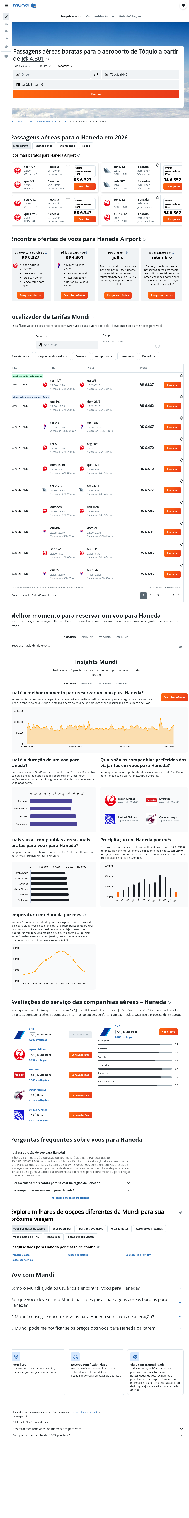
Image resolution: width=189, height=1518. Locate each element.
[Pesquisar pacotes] (6, 38)
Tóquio (73, 121)
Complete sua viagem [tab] (90, 1230)
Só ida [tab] (95, 145)
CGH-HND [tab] (127, 623)
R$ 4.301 (58, 58)
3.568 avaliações (48, 1074)
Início (20, 121)
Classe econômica (31, 1253)
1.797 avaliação (47, 1054)
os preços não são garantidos (93, 1405)
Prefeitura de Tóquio (56, 121)
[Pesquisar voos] (6, 16)
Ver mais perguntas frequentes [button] (76, 1191)
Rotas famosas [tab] (128, 1222)
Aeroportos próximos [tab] (158, 1222)
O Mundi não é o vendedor (102, 1416)
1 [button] (143, 581)
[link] (38, 295)
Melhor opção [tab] (52, 145)
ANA (40, 1023)
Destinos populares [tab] (100, 1222)
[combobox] (74, 66)
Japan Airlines (46, 1043)
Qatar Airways (46, 1083)
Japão (38, 121)
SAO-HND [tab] (74, 623)
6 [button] (173, 581)
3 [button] (158, 581)
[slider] (162, 346)
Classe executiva (84, 1248)
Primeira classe (29, 1248)
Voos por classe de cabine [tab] (38, 1222)
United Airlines (47, 1103)
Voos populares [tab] (71, 1222)
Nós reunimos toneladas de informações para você (102, 1423)
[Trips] (6, 56)
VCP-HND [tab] (109, 623)
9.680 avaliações (48, 1114)
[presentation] (72, 59)
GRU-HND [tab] (92, 623)
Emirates (43, 1063)
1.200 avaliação (47, 1033)
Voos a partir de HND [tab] (35, 1230)
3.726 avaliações (48, 1094)
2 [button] (151, 581)
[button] (6, 5)
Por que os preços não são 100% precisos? (102, 1429)
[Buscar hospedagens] (6, 23)
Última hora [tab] (76, 145)
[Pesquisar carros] (6, 31)
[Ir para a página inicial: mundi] (25, 5)
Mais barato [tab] (29, 145)
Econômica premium (141, 1248)
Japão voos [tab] (62, 1230)
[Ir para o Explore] (6, 46)
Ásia (29, 121)
